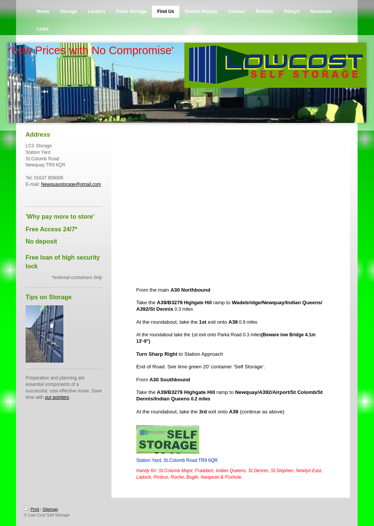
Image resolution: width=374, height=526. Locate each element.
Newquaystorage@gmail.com (71, 184)
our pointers (57, 397)
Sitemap (50, 509)
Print (31, 509)
